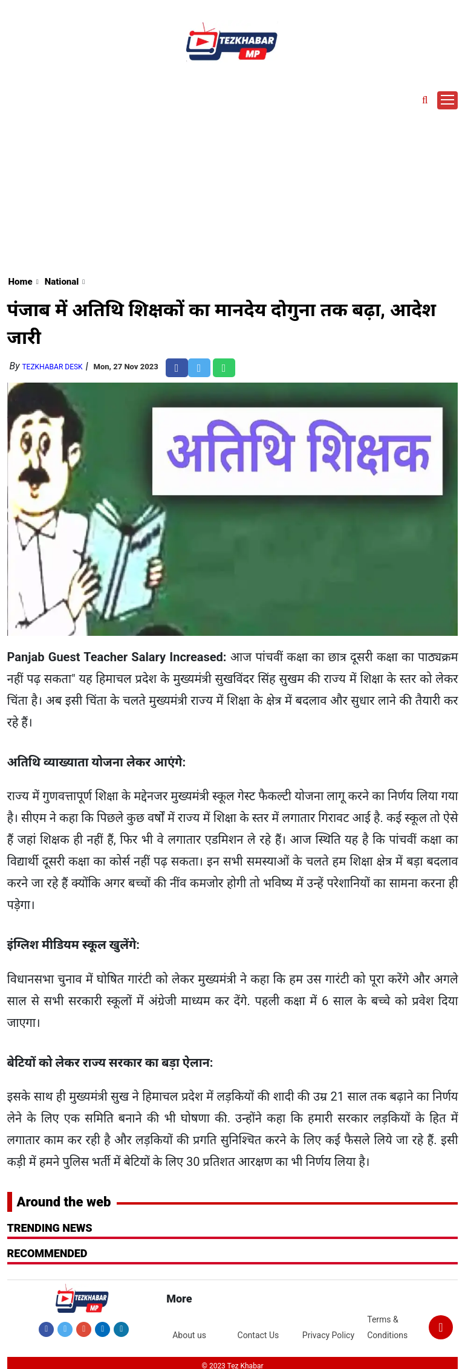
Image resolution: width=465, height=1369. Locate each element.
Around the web (64, 1201)
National (62, 281)
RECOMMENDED (47, 1253)
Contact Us (258, 1335)
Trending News (50, 1228)
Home (20, 281)
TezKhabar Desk (52, 367)
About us (189, 1335)
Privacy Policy (328, 1335)
